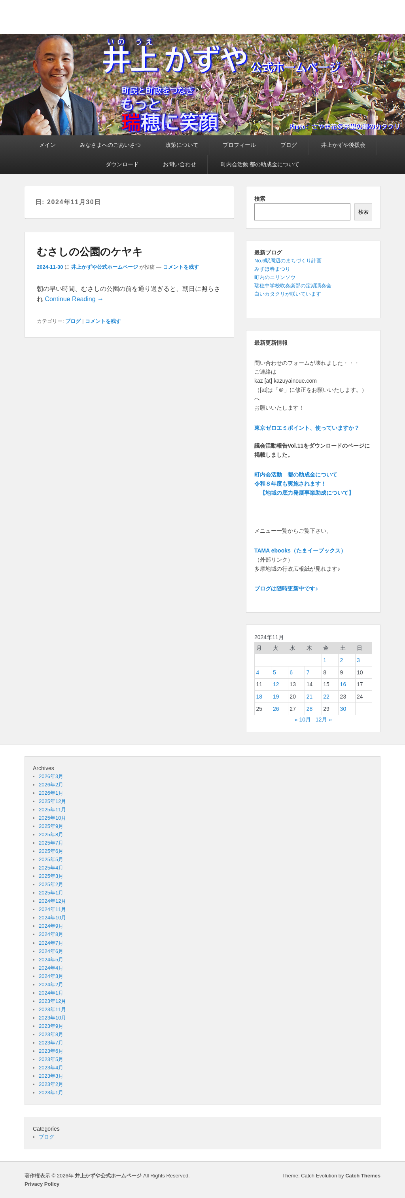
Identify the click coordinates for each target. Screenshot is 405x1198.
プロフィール (239, 145)
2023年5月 (51, 1059)
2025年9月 (51, 826)
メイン (47, 145)
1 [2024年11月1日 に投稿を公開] (324, 660)
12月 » (324, 719)
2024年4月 (51, 968)
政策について (182, 145)
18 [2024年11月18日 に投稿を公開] (259, 696)
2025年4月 (51, 868)
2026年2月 (51, 785)
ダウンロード (122, 164)
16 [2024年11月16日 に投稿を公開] (343, 684)
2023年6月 (51, 1051)
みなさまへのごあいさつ (110, 145)
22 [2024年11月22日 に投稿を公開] (326, 696)
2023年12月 (52, 1001)
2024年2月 (51, 984)
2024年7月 (51, 943)
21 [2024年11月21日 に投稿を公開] (310, 696)
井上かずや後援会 (343, 145)
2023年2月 (51, 1084)
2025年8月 (51, 834)
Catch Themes (362, 1176)
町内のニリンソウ (274, 277)
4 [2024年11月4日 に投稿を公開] (257, 672)
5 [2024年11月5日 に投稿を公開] (274, 672)
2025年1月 (51, 893)
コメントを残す (181, 267)
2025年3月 (51, 876)
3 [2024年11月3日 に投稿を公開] (358, 660)
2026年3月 (51, 776)
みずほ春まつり (272, 269)
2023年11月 (52, 1009)
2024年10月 (52, 918)
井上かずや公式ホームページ (104, 267)
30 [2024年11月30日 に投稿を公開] (343, 709)
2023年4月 (51, 1068)
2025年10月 (52, 818)
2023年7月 (51, 1043)
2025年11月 (52, 810)
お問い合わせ (179, 164)
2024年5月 (51, 960)
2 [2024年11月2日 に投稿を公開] (341, 660)
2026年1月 (51, 793)
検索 (259, 199)
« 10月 (303, 719)
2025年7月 (51, 843)
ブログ (288, 145)
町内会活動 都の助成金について (260, 164)
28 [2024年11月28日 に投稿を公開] (310, 709)
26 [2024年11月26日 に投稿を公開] (276, 709)
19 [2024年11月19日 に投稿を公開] (276, 696)
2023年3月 (51, 1076)
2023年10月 (52, 1018)
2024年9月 (51, 926)
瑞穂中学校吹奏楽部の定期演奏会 (292, 286)
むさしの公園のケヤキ (90, 252)
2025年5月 (51, 859)
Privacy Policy (42, 1184)
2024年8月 (51, 934)
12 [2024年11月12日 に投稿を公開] (276, 684)
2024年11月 (52, 909)
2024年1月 (51, 993)
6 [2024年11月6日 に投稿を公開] (291, 672)
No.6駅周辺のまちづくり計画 (288, 261)
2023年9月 (51, 1026)
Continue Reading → (74, 299)
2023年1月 (51, 1092)
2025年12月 (52, 801)
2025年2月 (51, 884)
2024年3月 (51, 976)
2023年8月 (51, 1034)
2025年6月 (51, 851)
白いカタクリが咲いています (287, 294)
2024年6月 (51, 951)
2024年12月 (52, 901)
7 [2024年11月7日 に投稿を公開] (308, 672)
